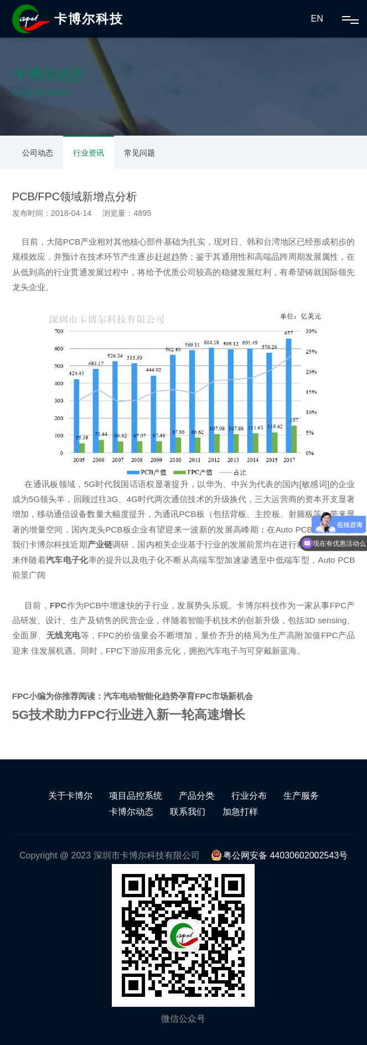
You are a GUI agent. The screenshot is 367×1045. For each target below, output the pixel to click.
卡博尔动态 (131, 811)
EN (317, 18)
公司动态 (37, 152)
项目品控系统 (135, 795)
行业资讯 (88, 152)
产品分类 (196, 795)
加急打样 (240, 811)
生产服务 (301, 795)
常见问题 (139, 152)
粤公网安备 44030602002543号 (279, 855)
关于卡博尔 (70, 795)
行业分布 (249, 795)
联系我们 (187, 811)
